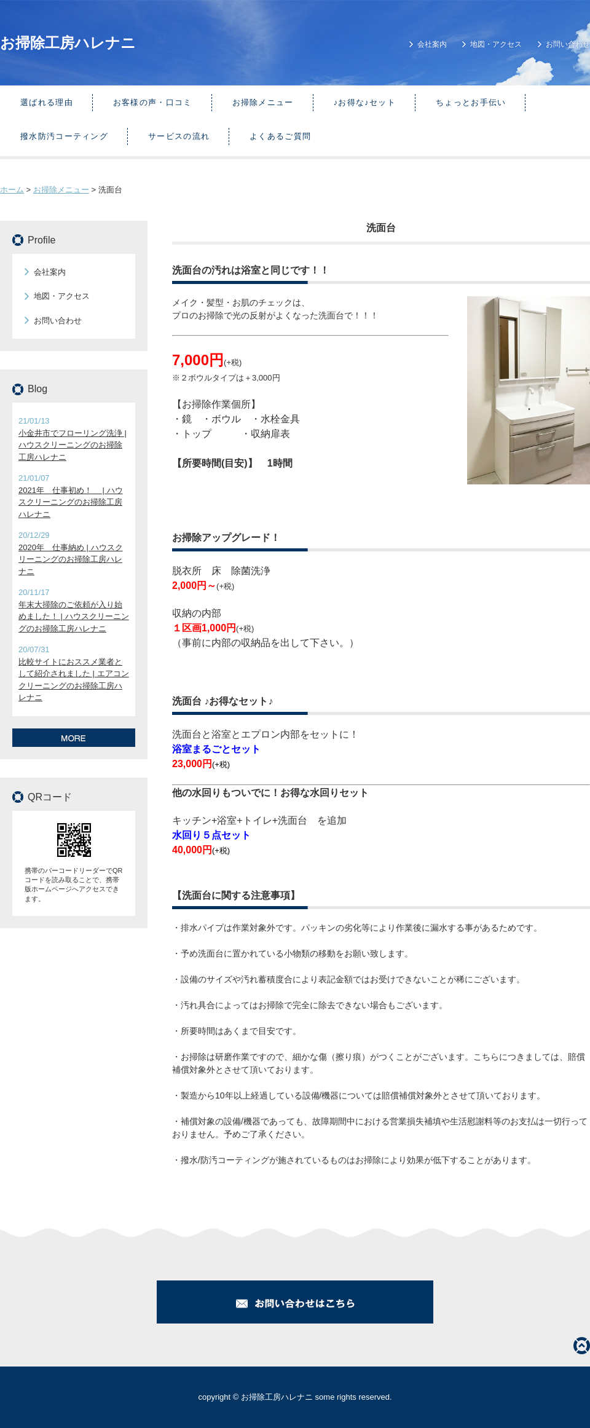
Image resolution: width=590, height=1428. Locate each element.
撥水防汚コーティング (64, 136)
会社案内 (432, 44)
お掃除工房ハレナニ (68, 42)
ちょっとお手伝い (471, 102)
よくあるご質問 (280, 136)
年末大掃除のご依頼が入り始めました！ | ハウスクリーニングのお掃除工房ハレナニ (73, 616)
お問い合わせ (568, 44)
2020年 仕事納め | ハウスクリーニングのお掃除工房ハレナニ (70, 559)
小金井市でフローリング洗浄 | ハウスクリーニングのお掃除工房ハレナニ (72, 445)
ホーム (12, 189)
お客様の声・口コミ (152, 102)
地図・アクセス (496, 44)
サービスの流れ (179, 136)
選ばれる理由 (46, 102)
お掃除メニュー (263, 102)
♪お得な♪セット (365, 102)
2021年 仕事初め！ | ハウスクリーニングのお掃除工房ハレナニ (70, 502)
